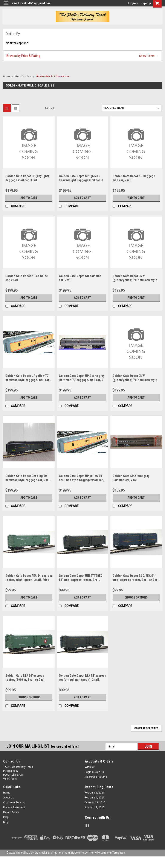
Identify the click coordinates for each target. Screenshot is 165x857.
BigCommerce (79, 852)
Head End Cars (23, 76)
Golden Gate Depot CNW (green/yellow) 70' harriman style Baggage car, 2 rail (135, 380)
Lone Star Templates (113, 852)
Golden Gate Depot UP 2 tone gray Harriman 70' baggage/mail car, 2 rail (81, 380)
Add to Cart (28, 198)
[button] (82, 55)
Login (132, 3)
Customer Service (13, 802)
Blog (6, 822)
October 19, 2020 (95, 802)
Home (6, 76)
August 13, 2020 (94, 807)
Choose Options (136, 597)
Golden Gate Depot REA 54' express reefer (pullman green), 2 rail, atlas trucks (82, 679)
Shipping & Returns (96, 776)
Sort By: (50, 107)
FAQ (5, 817)
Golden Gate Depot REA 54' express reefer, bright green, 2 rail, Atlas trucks (28, 580)
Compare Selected (146, 728)
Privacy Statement (14, 807)
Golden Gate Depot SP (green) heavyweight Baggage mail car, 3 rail (81, 180)
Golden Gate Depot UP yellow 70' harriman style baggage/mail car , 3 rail (81, 480)
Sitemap (52, 852)
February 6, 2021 (94, 792)
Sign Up (146, 3)
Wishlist (90, 767)
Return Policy (11, 812)
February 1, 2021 (94, 797)
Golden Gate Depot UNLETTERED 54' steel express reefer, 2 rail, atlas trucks (80, 580)
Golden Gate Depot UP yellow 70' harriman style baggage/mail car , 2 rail (28, 380)
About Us (8, 797)
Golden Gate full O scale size (52, 76)
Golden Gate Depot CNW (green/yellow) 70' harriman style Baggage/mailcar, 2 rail (135, 280)
